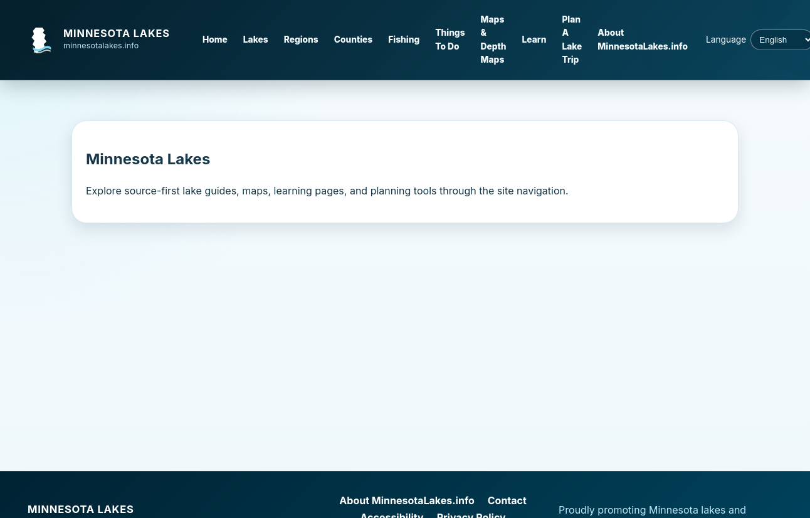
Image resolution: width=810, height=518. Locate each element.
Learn (534, 39)
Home (215, 39)
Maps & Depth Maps (494, 39)
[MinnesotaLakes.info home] (106, 40)
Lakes (255, 39)
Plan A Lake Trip (572, 39)
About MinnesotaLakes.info (642, 39)
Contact (507, 500)
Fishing (403, 39)
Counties (353, 39)
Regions (301, 39)
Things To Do (450, 39)
